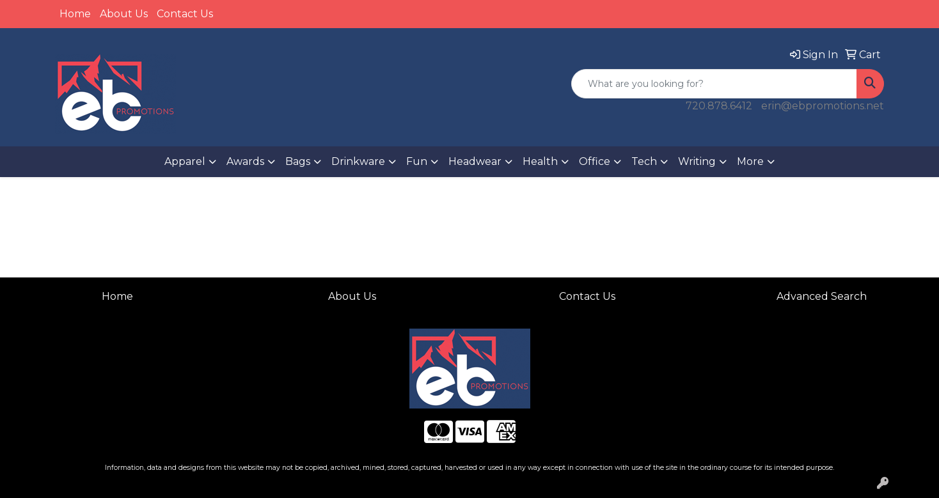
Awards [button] (245, 161)
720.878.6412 (719, 106)
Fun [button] (416, 161)
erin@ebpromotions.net (822, 106)
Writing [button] (697, 161)
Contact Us (185, 14)
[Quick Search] (714, 83)
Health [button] (540, 161)
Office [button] (594, 161)
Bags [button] (297, 161)
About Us (124, 14)
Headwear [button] (474, 161)
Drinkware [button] (358, 161)
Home (75, 14)
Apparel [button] (184, 161)
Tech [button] (644, 161)
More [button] (750, 161)
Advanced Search (822, 296)
